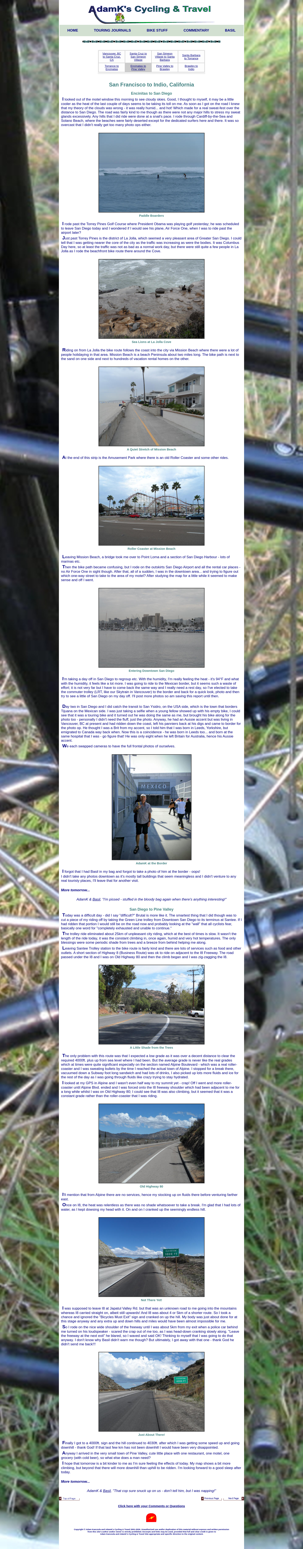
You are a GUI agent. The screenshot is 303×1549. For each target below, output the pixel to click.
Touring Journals (112, 30)
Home (72, 30)
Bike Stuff (157, 30)
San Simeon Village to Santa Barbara (164, 56)
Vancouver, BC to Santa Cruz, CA (111, 56)
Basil (230, 30)
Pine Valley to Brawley (164, 67)
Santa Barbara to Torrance (191, 57)
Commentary (196, 30)
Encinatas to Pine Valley (138, 67)
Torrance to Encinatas (112, 67)
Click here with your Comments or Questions (151, 1506)
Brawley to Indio (191, 67)
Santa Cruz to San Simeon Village (138, 56)
